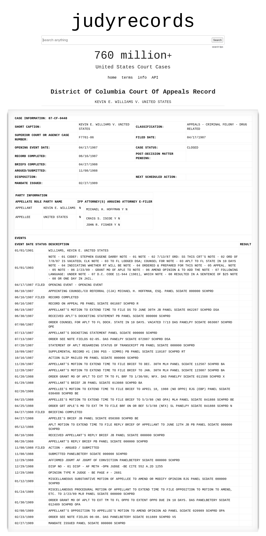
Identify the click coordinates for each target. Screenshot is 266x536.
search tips (217, 47)
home (112, 78)
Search (217, 40)
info (142, 78)
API (155, 78)
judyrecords (133, 21)
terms (127, 78)
